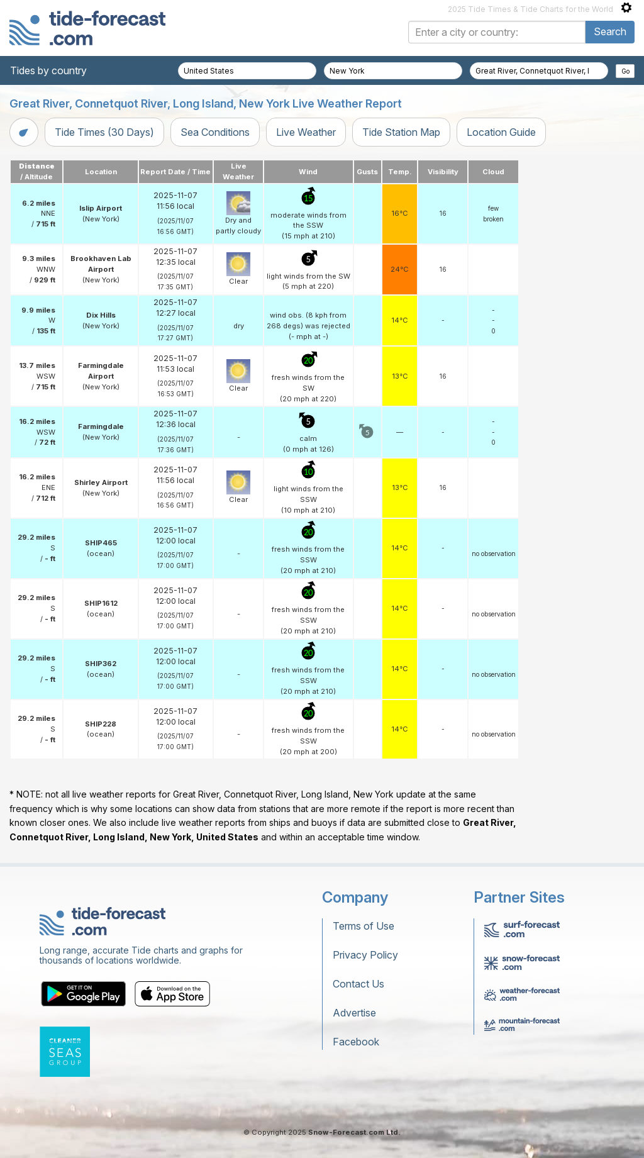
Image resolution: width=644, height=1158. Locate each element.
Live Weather (306, 132)
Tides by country (48, 70)
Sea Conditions (215, 132)
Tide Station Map (401, 132)
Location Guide (501, 132)
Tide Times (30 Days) (104, 132)
